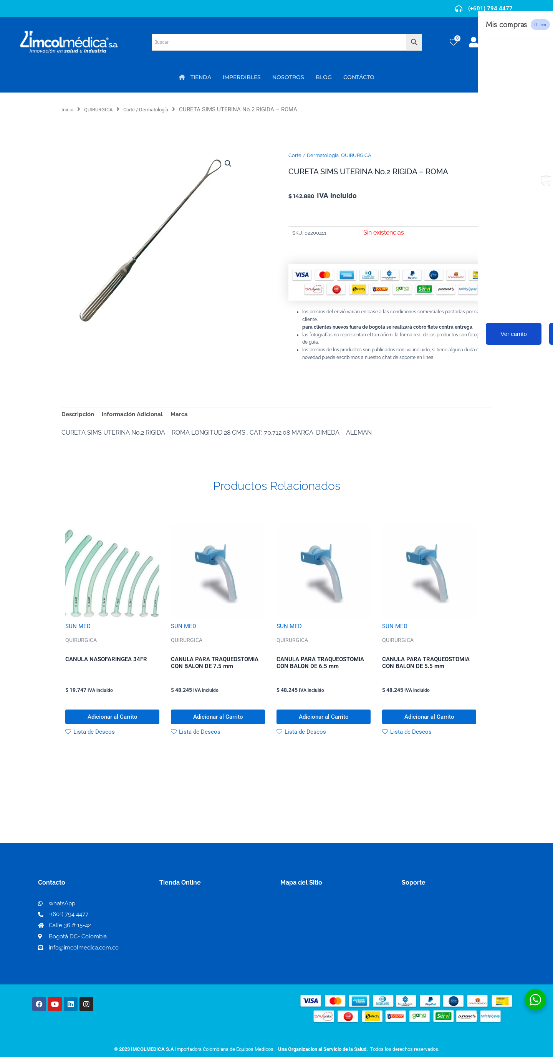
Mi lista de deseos (187, 924)
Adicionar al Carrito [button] (112, 722)
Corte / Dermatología (157, 109)
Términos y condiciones (435, 912)
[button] (227, 164)
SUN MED (78, 627)
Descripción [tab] (78, 414)
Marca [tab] (186, 414)
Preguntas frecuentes (433, 937)
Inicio (68, 109)
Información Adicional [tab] (136, 414)
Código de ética (424, 924)
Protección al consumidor (439, 949)
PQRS (289, 924)
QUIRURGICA (102, 109)
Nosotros (294, 912)
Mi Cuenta (176, 912)
